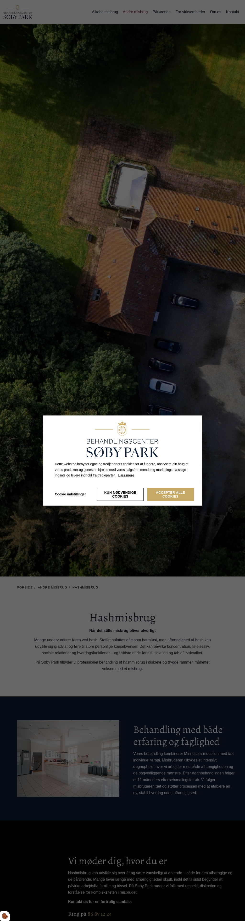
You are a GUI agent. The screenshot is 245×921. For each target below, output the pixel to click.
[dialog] (122, 460)
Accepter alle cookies (170, 494)
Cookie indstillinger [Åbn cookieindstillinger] (70, 494)
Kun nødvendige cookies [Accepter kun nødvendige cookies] (120, 494)
